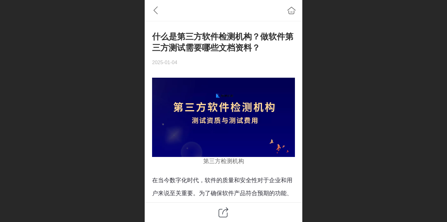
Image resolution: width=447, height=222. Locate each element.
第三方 (212, 161)
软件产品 (234, 193)
